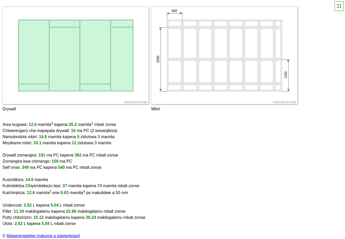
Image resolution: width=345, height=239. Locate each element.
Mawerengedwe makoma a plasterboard (43, 236)
